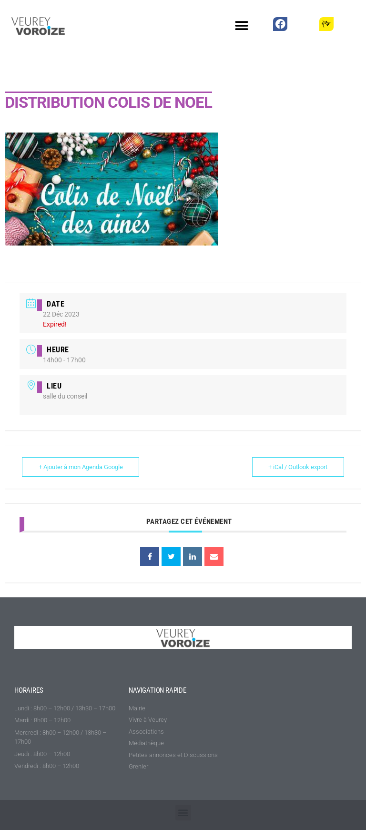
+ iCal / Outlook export (297, 467)
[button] (242, 25)
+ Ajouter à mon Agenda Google (81, 467)
